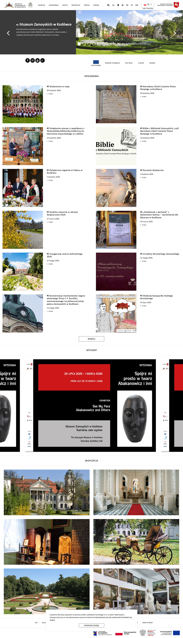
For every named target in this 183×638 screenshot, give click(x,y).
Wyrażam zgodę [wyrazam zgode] (91, 626)
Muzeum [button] (41, 5)
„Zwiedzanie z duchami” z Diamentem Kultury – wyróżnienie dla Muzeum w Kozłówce (159, 215)
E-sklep (141, 63)
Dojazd (152, 63)
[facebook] (27, 61)
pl (132, 5)
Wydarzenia (53, 5)
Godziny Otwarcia (112, 63)
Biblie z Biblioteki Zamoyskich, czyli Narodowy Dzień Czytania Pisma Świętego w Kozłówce (159, 131)
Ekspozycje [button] (76, 5)
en (136, 5)
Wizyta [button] (65, 5)
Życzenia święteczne (153, 170)
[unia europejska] (96, 63)
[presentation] (8, 33)
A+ (113, 5)
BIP (36, 623)
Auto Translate (148, 8)
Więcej (50, 94)
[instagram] (32, 61)
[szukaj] (108, 5)
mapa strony (147, 623)
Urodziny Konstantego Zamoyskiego (161, 254)
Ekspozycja (91, 461)
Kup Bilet (129, 63)
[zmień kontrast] (118, 5)
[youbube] (37, 61)
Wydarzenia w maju (60, 86)
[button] (79, 44)
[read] (127, 5)
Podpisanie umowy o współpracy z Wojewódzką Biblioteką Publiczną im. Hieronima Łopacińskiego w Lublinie (66, 131)
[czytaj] (123, 5)
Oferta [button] (87, 5)
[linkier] (42, 61)
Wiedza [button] (96, 5)
